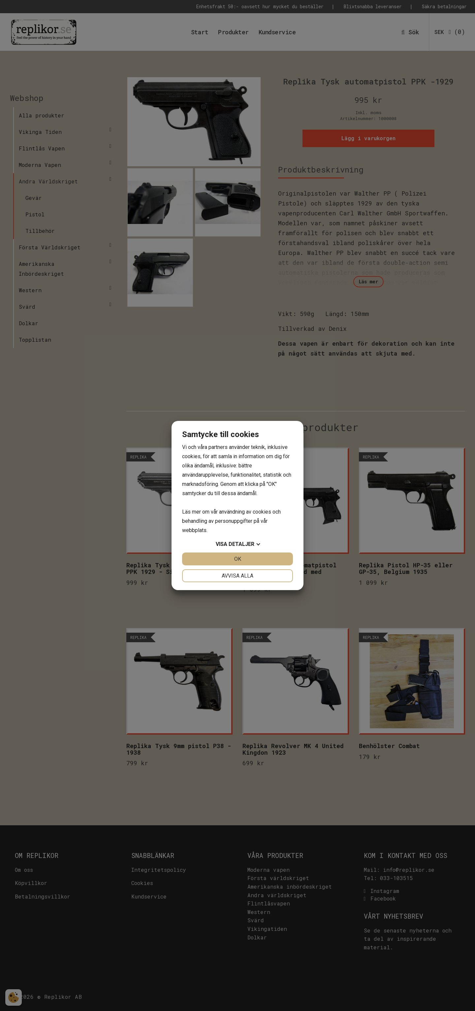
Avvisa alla (237, 576)
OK (237, 559)
